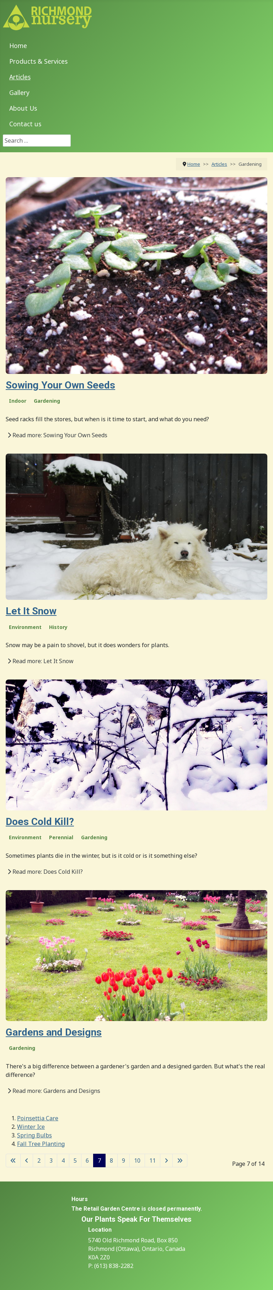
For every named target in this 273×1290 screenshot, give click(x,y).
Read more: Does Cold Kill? (45, 872)
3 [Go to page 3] (51, 1160)
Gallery (19, 92)
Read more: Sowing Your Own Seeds (57, 435)
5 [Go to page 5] (75, 1160)
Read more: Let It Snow (40, 661)
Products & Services (38, 61)
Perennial (61, 837)
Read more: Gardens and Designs (53, 1091)
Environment (25, 627)
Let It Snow (31, 611)
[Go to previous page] (26, 1160)
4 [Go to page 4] (63, 1160)
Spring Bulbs (34, 1135)
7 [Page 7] (99, 1160)
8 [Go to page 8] (111, 1160)
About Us (23, 108)
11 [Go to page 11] (152, 1160)
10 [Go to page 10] (137, 1160)
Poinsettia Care (37, 1118)
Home (18, 45)
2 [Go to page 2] (39, 1160)
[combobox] (37, 140)
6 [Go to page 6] (87, 1160)
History (58, 627)
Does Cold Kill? (40, 822)
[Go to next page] (166, 1160)
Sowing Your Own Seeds (60, 385)
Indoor (17, 400)
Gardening (47, 400)
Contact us (25, 124)
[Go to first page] (13, 1160)
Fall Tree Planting (41, 1144)
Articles (20, 77)
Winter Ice (31, 1127)
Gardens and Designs (54, 1032)
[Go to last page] (179, 1160)
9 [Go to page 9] (123, 1160)
